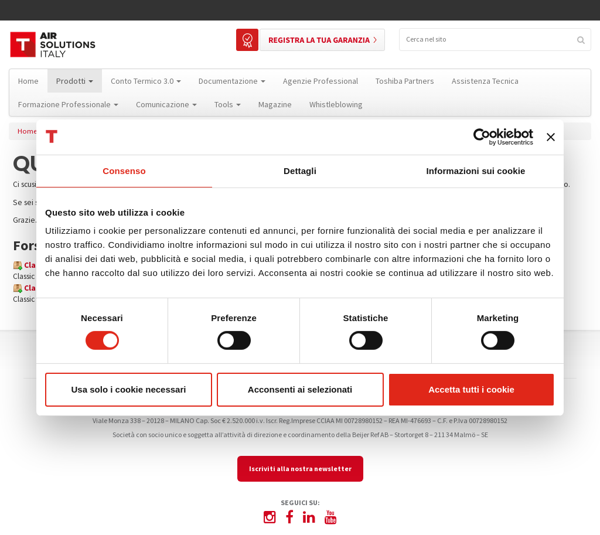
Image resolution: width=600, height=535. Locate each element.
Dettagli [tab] (300, 170)
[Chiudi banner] (551, 136)
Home (27, 131)
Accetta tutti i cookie (471, 389)
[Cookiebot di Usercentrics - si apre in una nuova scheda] (482, 136)
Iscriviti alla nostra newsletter (300, 468)
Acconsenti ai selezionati (300, 389)
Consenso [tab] (124, 170)
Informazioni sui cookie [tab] (476, 170)
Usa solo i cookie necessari (128, 389)
